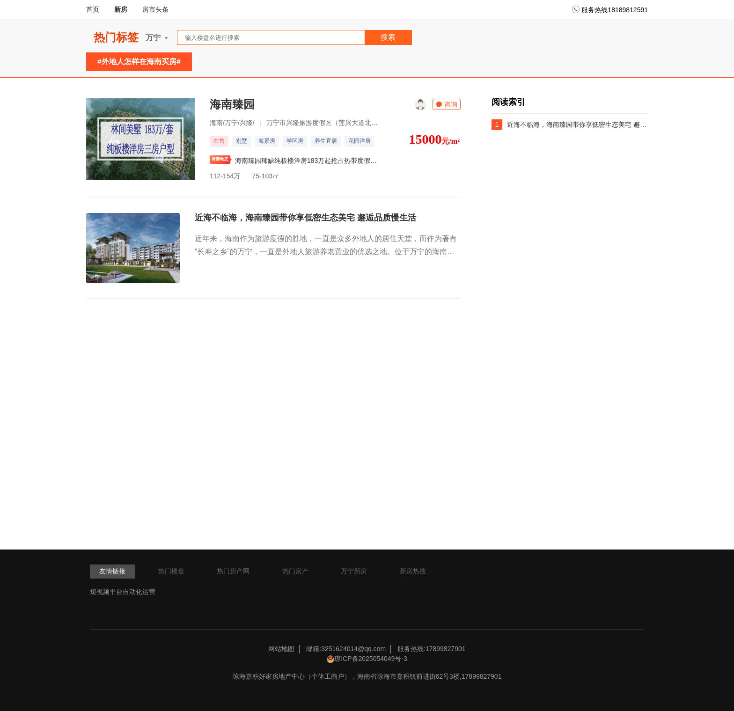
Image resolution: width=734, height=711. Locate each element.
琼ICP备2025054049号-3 (370, 658)
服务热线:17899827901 (431, 648)
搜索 (388, 37)
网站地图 (281, 648)
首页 (92, 9)
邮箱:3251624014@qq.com (346, 648)
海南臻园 (232, 104)
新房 (120, 9)
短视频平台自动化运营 (122, 591)
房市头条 (155, 9)
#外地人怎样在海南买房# (139, 62)
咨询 (446, 104)
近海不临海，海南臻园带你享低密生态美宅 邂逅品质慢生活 (305, 217)
